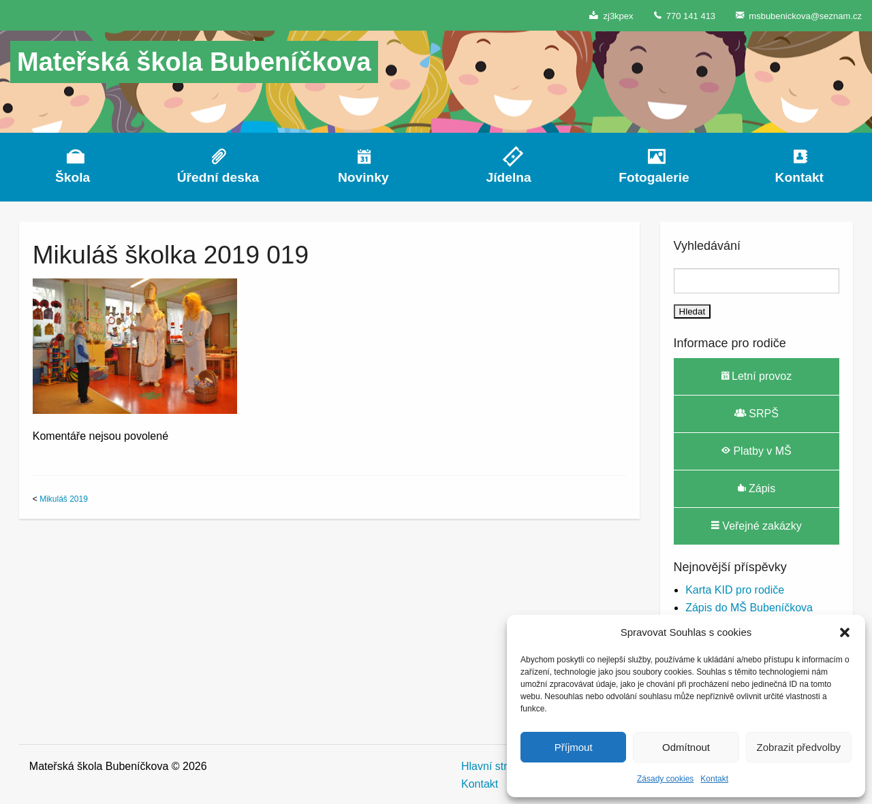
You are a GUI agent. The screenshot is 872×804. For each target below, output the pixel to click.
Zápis (757, 488)
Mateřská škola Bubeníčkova (194, 62)
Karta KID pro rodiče (734, 590)
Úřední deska (218, 177)
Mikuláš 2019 (64, 499)
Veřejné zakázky (756, 525)
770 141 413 (685, 15)
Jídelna (508, 177)
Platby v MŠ (756, 450)
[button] (845, 632)
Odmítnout (686, 747)
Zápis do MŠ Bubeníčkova (749, 607)
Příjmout (574, 747)
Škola (72, 177)
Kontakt (714, 779)
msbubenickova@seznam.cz (799, 15)
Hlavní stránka (496, 766)
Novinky (363, 177)
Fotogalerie (654, 177)
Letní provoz (756, 376)
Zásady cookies (665, 779)
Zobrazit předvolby (799, 747)
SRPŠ (756, 413)
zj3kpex (611, 15)
